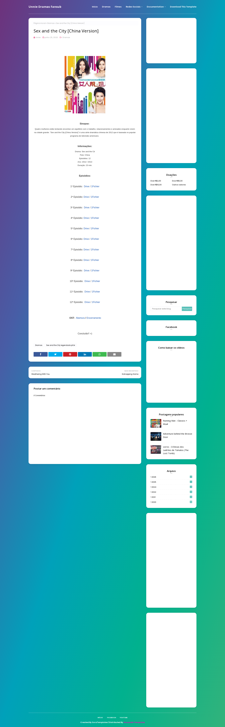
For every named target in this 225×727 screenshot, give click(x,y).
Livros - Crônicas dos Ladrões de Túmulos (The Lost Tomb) (176, 450)
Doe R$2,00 (156, 180)
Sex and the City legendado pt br (60, 345)
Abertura (80, 318)
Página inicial (40, 23)
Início (100, 717)
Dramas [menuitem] (106, 6)
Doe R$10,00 (156, 184)
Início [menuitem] (95, 6)
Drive (86, 186)
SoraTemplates (100, 722)
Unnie (38, 37)
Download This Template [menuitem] (183, 6)
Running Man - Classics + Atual (175, 422)
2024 (172, 487)
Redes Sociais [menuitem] (133, 6)
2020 (172, 502)
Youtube (123, 717)
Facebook (111, 717)
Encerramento (94, 318)
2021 (172, 497)
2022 (172, 492)
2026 (172, 477)
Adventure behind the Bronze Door (177, 435)
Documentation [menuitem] (155, 6)
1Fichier (95, 186)
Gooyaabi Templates (134, 722)
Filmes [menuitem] (118, 6)
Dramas (50, 23)
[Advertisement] (172, 40)
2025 (172, 482)
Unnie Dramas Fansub (45, 7)
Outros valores (179, 184)
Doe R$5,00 (177, 180)
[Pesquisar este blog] (166, 309)
